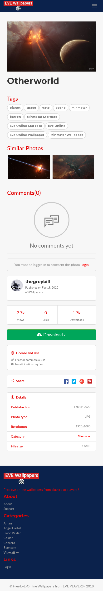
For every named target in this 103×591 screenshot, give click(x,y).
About (8, 504)
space (31, 107)
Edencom (10, 548)
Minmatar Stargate (42, 117)
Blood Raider (12, 533)
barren (15, 117)
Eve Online (56, 126)
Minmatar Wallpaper (66, 135)
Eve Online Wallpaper (27, 135)
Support (9, 509)
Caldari (8, 538)
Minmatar (84, 436)
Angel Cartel (12, 528)
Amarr (8, 523)
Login (85, 265)
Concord (9, 543)
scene (61, 107)
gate (46, 107)
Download (51, 334)
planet (15, 107)
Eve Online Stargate (26, 126)
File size (51, 446)
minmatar (79, 107)
